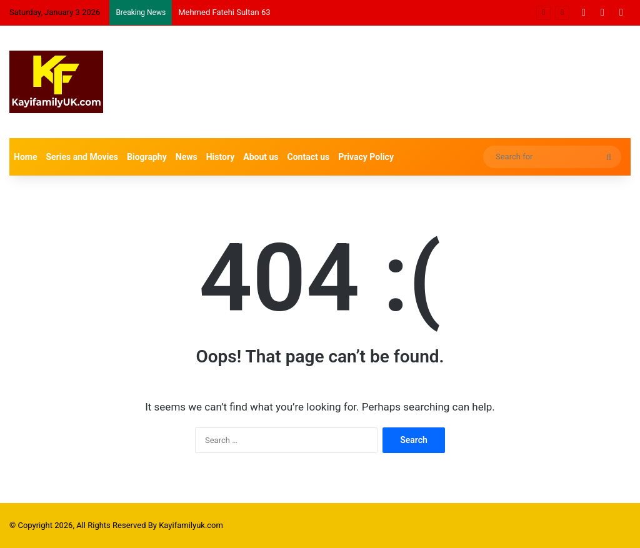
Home (25, 157)
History (220, 157)
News (187, 157)
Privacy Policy (366, 157)
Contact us (309, 157)
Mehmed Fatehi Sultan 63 (224, 12)
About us (260, 157)
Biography (147, 157)
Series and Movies (82, 157)
